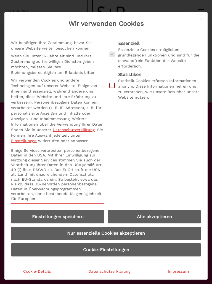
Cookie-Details (37, 271)
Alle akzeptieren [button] (154, 216)
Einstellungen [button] (24, 141)
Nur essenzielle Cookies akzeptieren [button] (106, 233)
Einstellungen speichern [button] (58, 216)
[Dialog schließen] (201, 18)
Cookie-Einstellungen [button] (106, 249)
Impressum (178, 271)
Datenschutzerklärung (74, 130)
